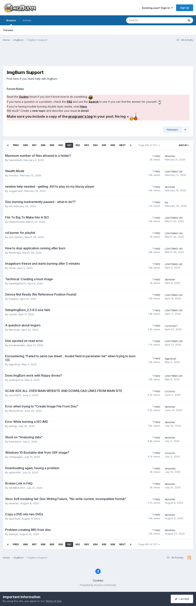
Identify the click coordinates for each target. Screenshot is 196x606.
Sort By (184, 145)
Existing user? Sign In (157, 7)
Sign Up (184, 7)
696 (112, 145)
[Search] (145, 20)
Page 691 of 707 (149, 145)
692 (77, 145)
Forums (8, 30)
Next (122, 145)
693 (86, 145)
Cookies (98, 580)
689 (52, 145)
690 (60, 145)
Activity (27, 20)
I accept (182, 598)
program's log (80, 116)
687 (34, 145)
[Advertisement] (98, 56)
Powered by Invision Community (98, 585)
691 (69, 145)
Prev (16, 145)
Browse (11, 22)
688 (43, 145)
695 (104, 145)
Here (83, 106)
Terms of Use (53, 601)
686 (25, 145)
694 (95, 145)
